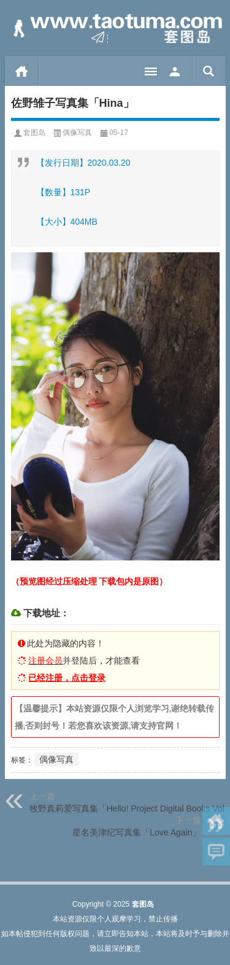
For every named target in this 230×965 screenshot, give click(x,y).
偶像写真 (77, 132)
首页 (22, 71)
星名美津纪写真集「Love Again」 (136, 832)
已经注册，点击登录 (66, 678)
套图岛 (34, 132)
